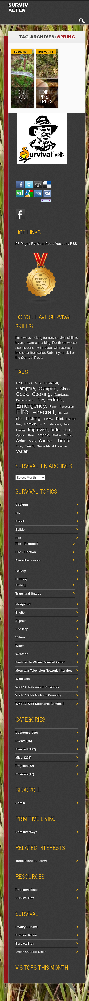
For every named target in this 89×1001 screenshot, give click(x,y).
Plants (31, 435)
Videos (20, 637)
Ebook (20, 521)
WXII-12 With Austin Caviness (37, 687)
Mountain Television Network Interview (43, 670)
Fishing (33, 418)
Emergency (31, 405)
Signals (20, 621)
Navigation (23, 604)
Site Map (21, 629)
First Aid (63, 413)
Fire (22, 412)
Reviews (21, 774)
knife (55, 430)
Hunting (20, 430)
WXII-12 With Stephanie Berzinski (39, 703)
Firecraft (44, 412)
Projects (21, 766)
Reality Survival (26, 927)
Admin (20, 803)
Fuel (43, 424)
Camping (47, 388)
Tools (19, 446)
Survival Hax (24, 898)
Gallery (20, 571)
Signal (68, 435)
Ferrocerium (67, 406)
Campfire (25, 388)
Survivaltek (18, 7)
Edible (55, 399)
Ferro (53, 406)
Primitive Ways (26, 832)
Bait (19, 383)
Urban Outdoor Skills (30, 952)
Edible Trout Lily (22, 96)
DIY (41, 400)
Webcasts (22, 679)
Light (67, 430)
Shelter (56, 435)
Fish (19, 419)
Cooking (41, 394)
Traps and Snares (28, 593)
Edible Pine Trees (46, 96)
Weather (21, 654)
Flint (59, 419)
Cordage (61, 394)
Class (65, 389)
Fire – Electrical (26, 544)
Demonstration (25, 400)
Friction (30, 424)
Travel (29, 446)
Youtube (61, 244)
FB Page (21, 244)
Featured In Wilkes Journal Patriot (40, 662)
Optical (20, 435)
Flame (48, 419)
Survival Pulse (26, 935)
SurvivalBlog (24, 943)
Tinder (63, 440)
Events (20, 741)
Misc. (19, 757)
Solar (20, 441)
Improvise (38, 429)
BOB (28, 383)
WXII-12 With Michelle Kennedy (38, 695)
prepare (43, 435)
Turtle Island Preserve (52, 446)
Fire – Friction (25, 552)
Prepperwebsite (26, 890)
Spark (32, 441)
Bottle (38, 383)
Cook (22, 394)
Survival (46, 440)
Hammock (55, 424)
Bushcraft (21, 51)
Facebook (20, 214)
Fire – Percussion (28, 560)
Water (21, 451)
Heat (67, 424)
